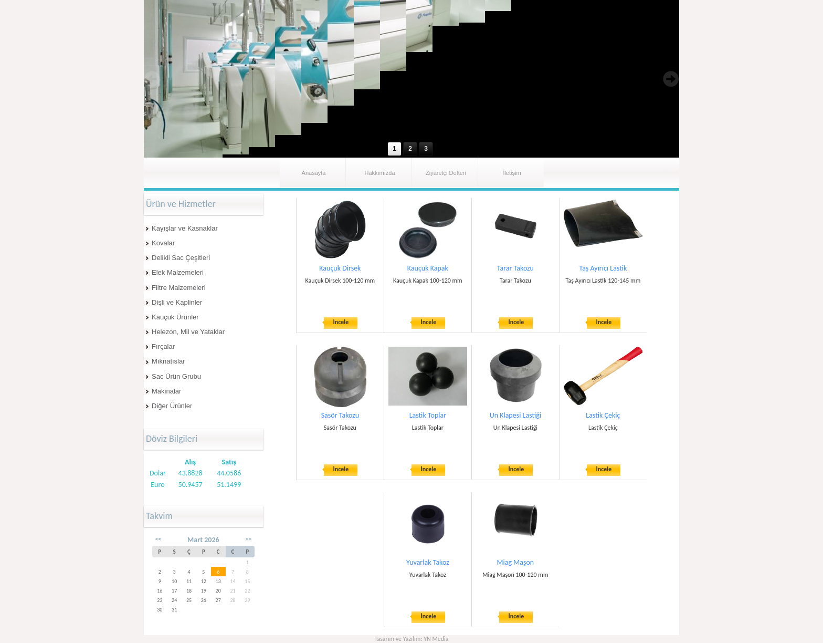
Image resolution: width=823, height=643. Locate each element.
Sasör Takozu (340, 415)
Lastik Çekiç (603, 415)
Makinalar (166, 391)
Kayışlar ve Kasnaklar (185, 228)
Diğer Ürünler (172, 406)
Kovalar (163, 243)
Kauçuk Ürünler (175, 317)
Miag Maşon (515, 562)
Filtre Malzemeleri (179, 288)
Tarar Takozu (515, 268)
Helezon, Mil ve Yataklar (188, 332)
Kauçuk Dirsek (340, 268)
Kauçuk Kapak (427, 268)
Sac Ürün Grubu (176, 376)
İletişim (512, 173)
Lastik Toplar (427, 415)
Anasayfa (314, 173)
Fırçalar (163, 346)
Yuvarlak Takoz (427, 562)
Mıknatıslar (168, 361)
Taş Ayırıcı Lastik (603, 268)
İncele (341, 322)
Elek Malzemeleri (178, 272)
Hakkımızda (379, 173)
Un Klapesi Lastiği (515, 415)
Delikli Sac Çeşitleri (181, 258)
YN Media (436, 638)
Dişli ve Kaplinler (177, 302)
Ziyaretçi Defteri (446, 173)
